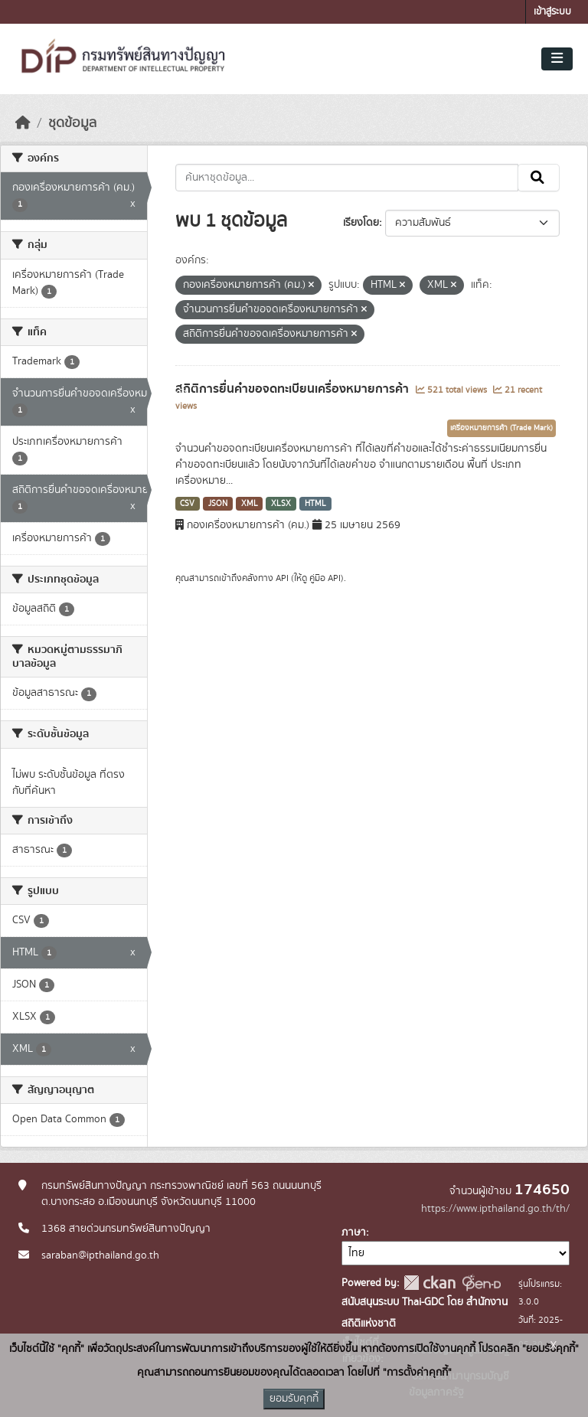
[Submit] (539, 177)
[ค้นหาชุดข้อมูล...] (347, 177)
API (282, 578)
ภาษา (353, 1232)
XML (249, 504)
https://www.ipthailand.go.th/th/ (495, 1208)
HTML (315, 504)
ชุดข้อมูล (72, 123)
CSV (187, 504)
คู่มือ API (325, 578)
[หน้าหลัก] (23, 123)
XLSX (281, 504)
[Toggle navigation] (557, 58)
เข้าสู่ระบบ (552, 12)
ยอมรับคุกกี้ (294, 1398)
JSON (217, 504)
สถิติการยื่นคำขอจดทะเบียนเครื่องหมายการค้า (293, 389)
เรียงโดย (361, 222)
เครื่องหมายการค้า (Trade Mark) (501, 428)
